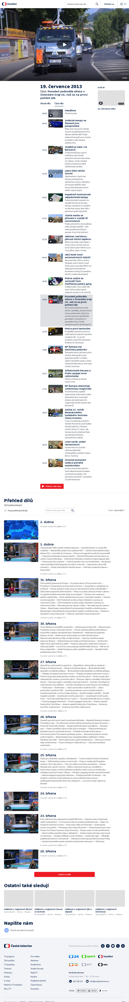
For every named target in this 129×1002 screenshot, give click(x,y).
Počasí (7, 976)
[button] (64, 44)
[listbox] (92, 990)
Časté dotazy (36, 984)
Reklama (34, 960)
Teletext (7, 968)
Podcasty (8, 972)
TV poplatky (9, 964)
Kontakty (35, 988)
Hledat (96, 5)
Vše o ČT (7, 988)
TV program (9, 956)
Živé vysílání (9, 960)
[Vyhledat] (72, 510)
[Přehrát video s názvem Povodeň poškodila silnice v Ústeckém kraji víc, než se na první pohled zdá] (64, 44)
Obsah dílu (45, 103)
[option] (81, 991)
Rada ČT (34, 972)
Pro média (35, 956)
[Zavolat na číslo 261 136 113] (76, 981)
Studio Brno (36, 964)
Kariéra (34, 976)
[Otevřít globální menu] (123, 4)
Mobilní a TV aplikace (13, 984)
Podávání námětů (38, 980)
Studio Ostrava (37, 968)
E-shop (7, 980)
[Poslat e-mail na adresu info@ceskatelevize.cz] (97, 981)
